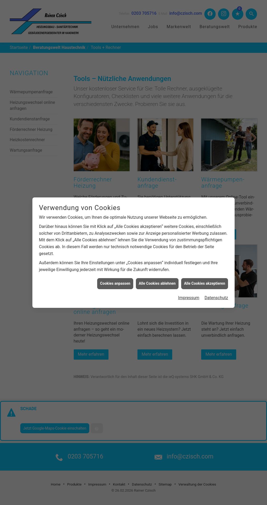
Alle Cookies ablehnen (157, 281)
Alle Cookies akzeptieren (204, 281)
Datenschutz (216, 295)
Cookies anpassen (115, 281)
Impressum (188, 295)
